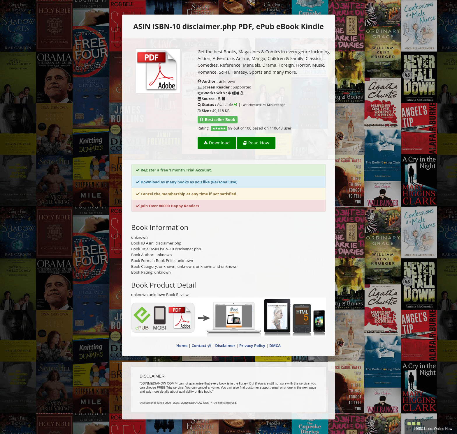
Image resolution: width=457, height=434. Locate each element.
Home (181, 345)
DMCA (275, 345)
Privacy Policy (252, 345)
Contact (201, 345)
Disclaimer (225, 345)
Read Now (256, 143)
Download (217, 143)
